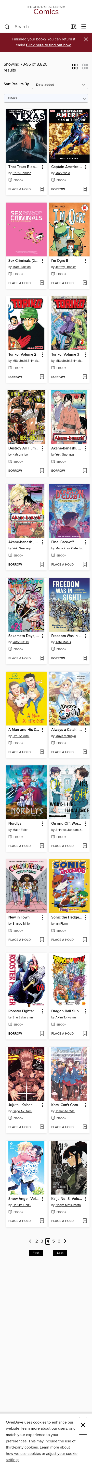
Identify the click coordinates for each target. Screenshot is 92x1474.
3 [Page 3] (42, 1241)
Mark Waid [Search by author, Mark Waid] (62, 173)
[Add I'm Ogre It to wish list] (85, 283)
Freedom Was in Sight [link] (67, 636)
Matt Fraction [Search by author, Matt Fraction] (22, 267)
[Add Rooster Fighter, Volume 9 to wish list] (42, 1034)
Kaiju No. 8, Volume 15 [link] (67, 1199)
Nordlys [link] (14, 824)
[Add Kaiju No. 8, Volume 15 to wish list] (85, 1221)
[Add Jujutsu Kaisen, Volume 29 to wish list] (42, 1127)
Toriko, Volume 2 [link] (22, 354)
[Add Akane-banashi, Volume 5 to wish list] (42, 565)
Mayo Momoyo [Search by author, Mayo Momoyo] (65, 736)
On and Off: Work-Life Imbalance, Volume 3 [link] (67, 824)
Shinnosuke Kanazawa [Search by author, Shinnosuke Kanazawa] (69, 830)
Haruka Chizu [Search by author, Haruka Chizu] (22, 1205)
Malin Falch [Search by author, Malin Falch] (20, 830)
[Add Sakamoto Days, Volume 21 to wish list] (42, 658)
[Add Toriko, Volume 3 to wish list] (85, 377)
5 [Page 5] (53, 1241)
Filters (12, 98)
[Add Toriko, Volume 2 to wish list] (42, 377)
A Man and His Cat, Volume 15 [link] (24, 730)
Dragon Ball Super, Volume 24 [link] (67, 1011)
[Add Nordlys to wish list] (42, 846)
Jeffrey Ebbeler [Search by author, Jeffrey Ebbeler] (65, 267)
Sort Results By (16, 84)
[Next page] (65, 1241)
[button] (75, 68)
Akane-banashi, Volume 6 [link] (67, 448)
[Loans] (73, 28)
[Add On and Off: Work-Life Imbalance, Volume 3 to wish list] (85, 846)
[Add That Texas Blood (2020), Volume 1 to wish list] (42, 189)
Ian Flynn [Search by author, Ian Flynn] (61, 924)
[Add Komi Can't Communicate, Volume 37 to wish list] (85, 1127)
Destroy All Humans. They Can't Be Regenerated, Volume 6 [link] (24, 448)
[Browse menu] (83, 27)
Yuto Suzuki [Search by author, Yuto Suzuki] (21, 642)
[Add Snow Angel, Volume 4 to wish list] (42, 1221)
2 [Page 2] (36, 1241)
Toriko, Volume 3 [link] (65, 354)
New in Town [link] (19, 917)
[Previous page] (30, 1241)
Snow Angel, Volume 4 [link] (24, 1199)
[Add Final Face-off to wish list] (85, 565)
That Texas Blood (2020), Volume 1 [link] (24, 167)
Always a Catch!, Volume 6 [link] (67, 730)
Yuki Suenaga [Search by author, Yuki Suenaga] (64, 455)
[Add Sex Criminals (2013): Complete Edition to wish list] (42, 283)
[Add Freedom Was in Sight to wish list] (85, 658)
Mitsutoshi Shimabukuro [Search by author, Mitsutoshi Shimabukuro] (27, 361)
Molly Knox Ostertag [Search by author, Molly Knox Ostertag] (69, 548)
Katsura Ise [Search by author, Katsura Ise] (20, 455)
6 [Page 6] (59, 1241)
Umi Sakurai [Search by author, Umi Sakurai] (21, 736)
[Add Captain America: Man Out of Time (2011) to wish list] (85, 189)
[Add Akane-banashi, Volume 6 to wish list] (85, 471)
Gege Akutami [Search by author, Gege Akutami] (22, 1111)
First (36, 1253)
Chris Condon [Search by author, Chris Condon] (22, 173)
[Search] (7, 27)
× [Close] (83, 1425)
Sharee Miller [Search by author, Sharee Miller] (22, 924)
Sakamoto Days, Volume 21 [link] (24, 636)
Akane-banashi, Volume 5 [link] (24, 542)
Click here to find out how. (48, 45)
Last (60, 1253)
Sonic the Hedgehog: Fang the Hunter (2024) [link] (67, 917)
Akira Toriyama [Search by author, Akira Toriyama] (65, 1017)
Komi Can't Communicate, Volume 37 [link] (67, 1105)
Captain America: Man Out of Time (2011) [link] (67, 167)
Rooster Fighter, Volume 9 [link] (24, 1011)
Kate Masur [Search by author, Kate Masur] (63, 642)
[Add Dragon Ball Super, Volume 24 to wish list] (85, 1034)
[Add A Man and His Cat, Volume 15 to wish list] (42, 752)
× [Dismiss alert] (86, 39)
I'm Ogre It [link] (59, 261)
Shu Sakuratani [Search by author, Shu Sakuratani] (23, 1017)
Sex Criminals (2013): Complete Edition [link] (24, 261)
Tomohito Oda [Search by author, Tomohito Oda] (65, 1111)
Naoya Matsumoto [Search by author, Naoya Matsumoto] (68, 1205)
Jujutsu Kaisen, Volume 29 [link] (24, 1105)
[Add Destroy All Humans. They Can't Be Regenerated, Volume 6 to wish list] (42, 471)
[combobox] (36, 27)
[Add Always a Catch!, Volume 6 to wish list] (85, 752)
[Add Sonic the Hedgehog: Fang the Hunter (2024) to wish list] (85, 940)
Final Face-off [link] (62, 542)
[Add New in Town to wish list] (42, 940)
